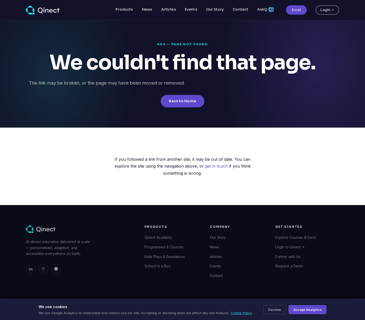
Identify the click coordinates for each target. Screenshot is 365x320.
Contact (240, 9)
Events (191, 9)
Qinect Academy (158, 237)
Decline (274, 310)
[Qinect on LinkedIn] (30, 269)
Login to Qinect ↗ (290, 247)
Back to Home (182, 101)
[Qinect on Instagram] (56, 269)
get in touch (216, 166)
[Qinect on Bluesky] (43, 269)
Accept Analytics (308, 310)
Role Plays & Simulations (164, 256)
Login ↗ (327, 10)
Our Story (215, 9)
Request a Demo (289, 266)
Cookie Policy (241, 313)
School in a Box (157, 266)
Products (124, 9)
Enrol (296, 10)
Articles (168, 9)
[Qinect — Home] (43, 10)
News (147, 9)
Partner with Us (287, 256)
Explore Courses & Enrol (295, 237)
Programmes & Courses (164, 247)
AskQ (265, 9)
